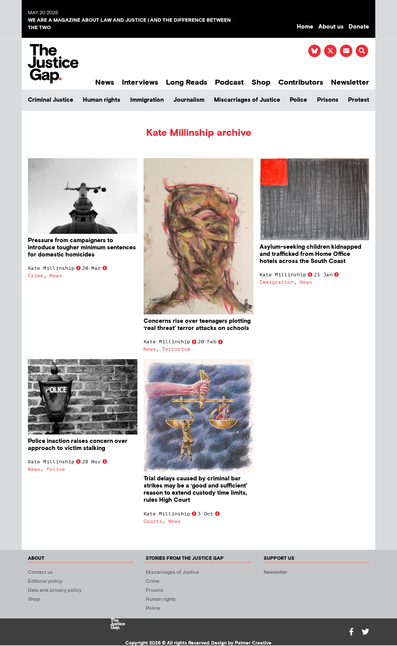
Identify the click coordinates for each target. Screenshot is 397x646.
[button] (362, 51)
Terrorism (176, 349)
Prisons (327, 100)
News (104, 82)
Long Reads (186, 82)
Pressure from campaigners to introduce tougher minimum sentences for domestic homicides (82, 248)
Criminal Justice (50, 100)
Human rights (101, 100)
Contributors (300, 82)
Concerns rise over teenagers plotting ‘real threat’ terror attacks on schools (197, 324)
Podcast (229, 82)
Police (298, 100)
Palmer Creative (253, 643)
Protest (358, 100)
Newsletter (350, 82)
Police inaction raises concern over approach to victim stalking (77, 444)
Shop (261, 82)
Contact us (40, 572)
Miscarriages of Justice (247, 100)
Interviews (140, 82)
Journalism (188, 100)
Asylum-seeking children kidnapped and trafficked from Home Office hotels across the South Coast (310, 254)
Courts (153, 521)
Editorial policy (45, 581)
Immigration (147, 100)
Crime (35, 275)
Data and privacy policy (55, 590)
